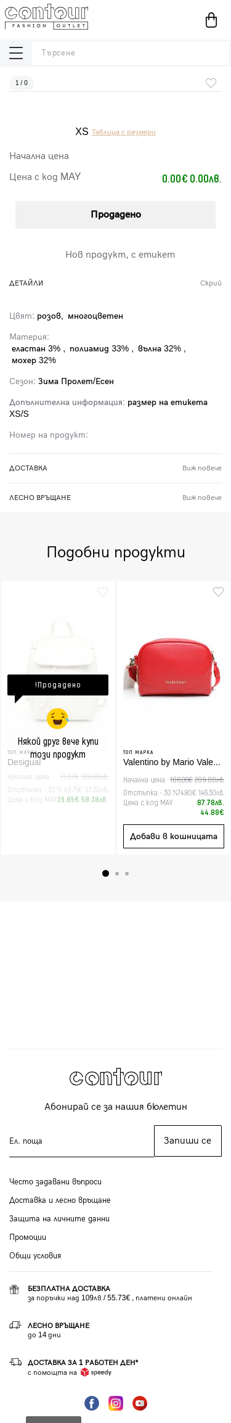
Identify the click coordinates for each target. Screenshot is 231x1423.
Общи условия (35, 1256)
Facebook (91, 1403)
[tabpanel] (58, 718)
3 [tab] (127, 874)
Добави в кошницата (173, 836)
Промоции (27, 1237)
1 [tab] (105, 873)
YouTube (139, 1403)
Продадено (116, 215)
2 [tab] (117, 874)
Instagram (115, 1403)
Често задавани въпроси (55, 1182)
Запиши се (187, 1141)
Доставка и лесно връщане (60, 1200)
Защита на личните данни (59, 1219)
